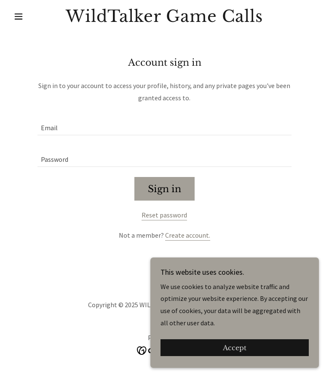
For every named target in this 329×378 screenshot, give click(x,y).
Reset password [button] (164, 215)
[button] (33, 16)
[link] (164, 19)
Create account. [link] (187, 235)
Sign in (164, 189)
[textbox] (164, 124)
